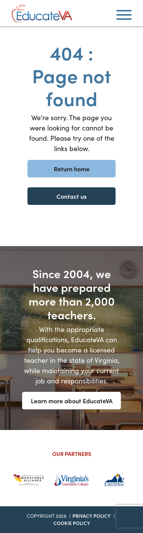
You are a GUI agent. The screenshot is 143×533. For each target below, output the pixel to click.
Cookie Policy (71, 523)
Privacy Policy (91, 515)
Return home (72, 168)
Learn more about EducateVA (71, 400)
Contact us (71, 196)
